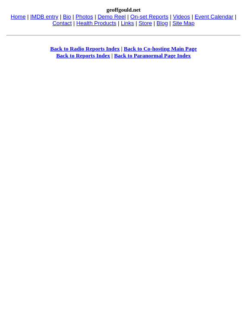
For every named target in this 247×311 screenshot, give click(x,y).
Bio (67, 16)
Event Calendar (214, 16)
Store (145, 23)
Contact (62, 23)
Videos (181, 16)
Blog (162, 23)
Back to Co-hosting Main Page (160, 48)
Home (18, 16)
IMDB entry (44, 16)
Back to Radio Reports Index (85, 48)
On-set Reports (149, 16)
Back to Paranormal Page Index (152, 55)
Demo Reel (112, 16)
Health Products (96, 23)
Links (127, 23)
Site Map (183, 23)
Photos (84, 16)
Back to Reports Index (83, 55)
